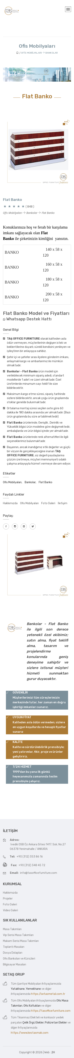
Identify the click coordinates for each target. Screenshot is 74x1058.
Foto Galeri (48, 503)
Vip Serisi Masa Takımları (18, 935)
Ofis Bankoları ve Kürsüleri (19, 958)
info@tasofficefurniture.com (38, 873)
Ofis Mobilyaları (29, 503)
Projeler (8, 898)
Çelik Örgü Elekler (33, 1022)
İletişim (62, 503)
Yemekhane (33, 989)
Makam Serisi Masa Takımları (21, 941)
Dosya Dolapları (12, 952)
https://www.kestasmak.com (29, 1032)
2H (53, 1052)
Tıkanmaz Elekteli (28, 1017)
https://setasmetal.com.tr (48, 994)
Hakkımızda (10, 503)
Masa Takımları (12, 929)
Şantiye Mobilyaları (29, 983)
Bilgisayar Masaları (14, 964)
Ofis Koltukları (32, 1005)
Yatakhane (18, 989)
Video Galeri (10, 910)
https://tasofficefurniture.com (50, 1010)
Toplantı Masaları (13, 947)
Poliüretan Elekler (56, 1022)
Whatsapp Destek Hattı (29, 319)
